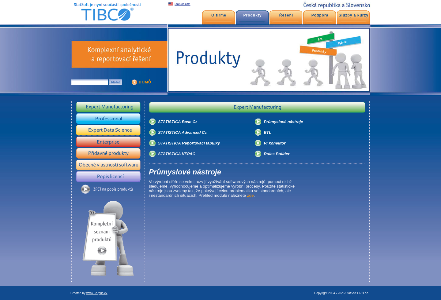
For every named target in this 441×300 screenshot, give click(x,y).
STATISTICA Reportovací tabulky (189, 143)
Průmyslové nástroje (283, 121)
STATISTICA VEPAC (176, 154)
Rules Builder (276, 154)
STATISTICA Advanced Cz (182, 132)
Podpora (320, 15)
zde (250, 195)
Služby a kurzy (353, 15)
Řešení (286, 15)
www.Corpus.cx (96, 293)
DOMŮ (145, 82)
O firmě (218, 15)
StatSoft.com (182, 3)
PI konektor (274, 143)
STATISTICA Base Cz (177, 121)
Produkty (252, 15)
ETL (267, 132)
